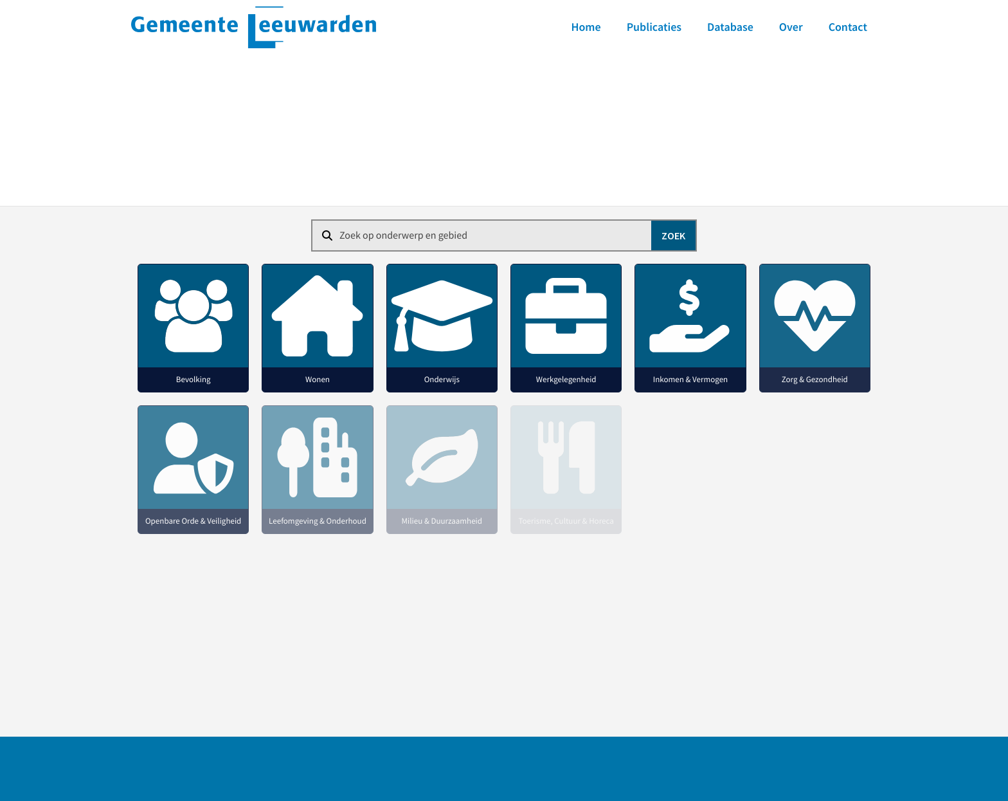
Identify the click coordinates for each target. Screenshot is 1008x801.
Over (791, 26)
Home (586, 26)
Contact (848, 26)
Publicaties (654, 26)
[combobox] (504, 235)
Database (730, 26)
